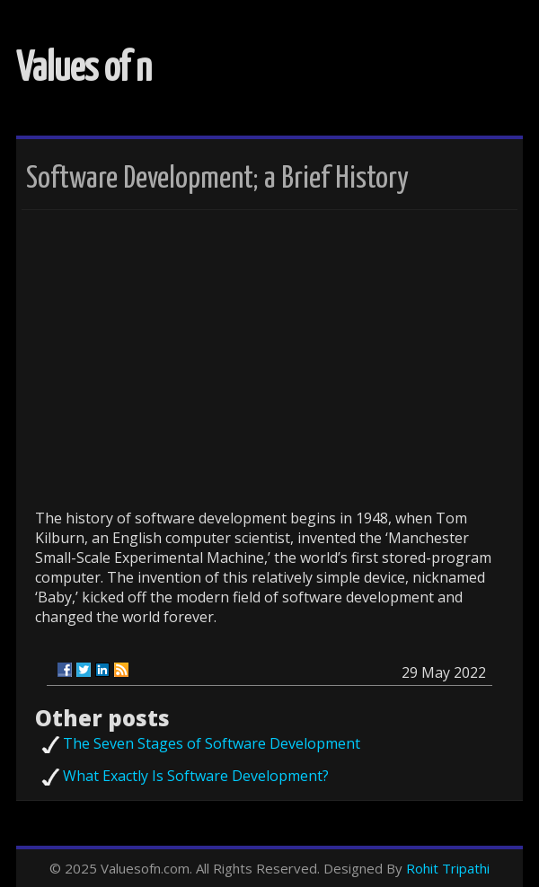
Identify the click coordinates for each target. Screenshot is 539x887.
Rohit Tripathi (448, 868)
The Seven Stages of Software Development (211, 743)
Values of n (84, 69)
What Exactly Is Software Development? (196, 776)
